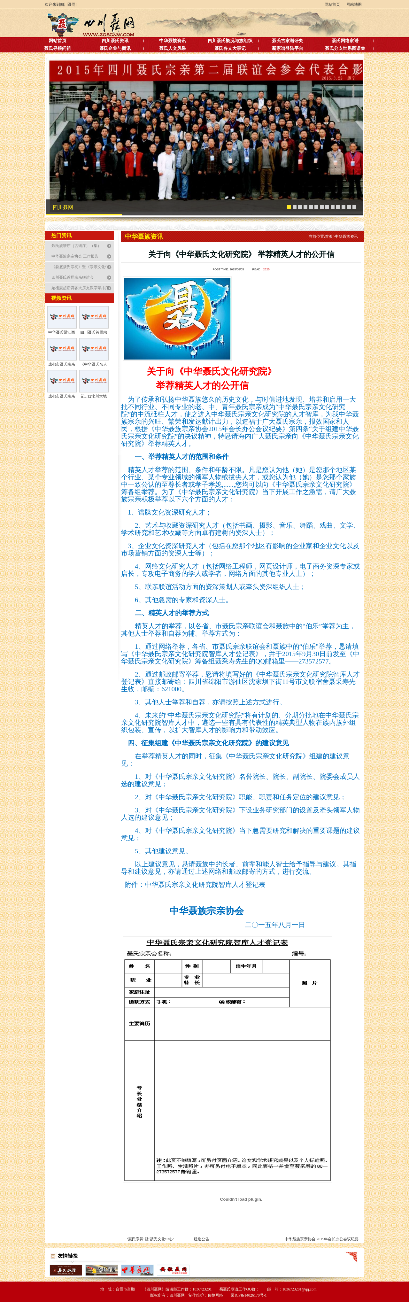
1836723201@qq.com (299, 1289)
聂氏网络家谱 (345, 40)
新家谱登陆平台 (287, 48)
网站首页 (332, 4)
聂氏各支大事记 (230, 48)
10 (338, 207)
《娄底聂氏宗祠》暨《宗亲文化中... (81, 267)
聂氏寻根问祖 (57, 48)
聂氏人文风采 (172, 48)
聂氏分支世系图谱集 (345, 48)
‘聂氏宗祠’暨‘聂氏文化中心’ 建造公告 (168, 1239)
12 (349, 207)
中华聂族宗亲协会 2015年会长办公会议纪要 (322, 1239)
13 (354, 207)
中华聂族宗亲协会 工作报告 (74, 256)
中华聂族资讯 (172, 40)
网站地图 (354, 4)
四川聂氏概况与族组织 (230, 40)
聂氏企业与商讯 (115, 48)
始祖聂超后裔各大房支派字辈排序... (81, 288)
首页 (330, 236)
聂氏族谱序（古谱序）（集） (76, 246)
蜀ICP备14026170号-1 (249, 1295)
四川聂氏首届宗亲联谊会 (72, 277)
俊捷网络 (215, 1295)
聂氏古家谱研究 (287, 40)
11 (343, 207)
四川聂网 (63, 207)
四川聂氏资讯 (115, 40)
